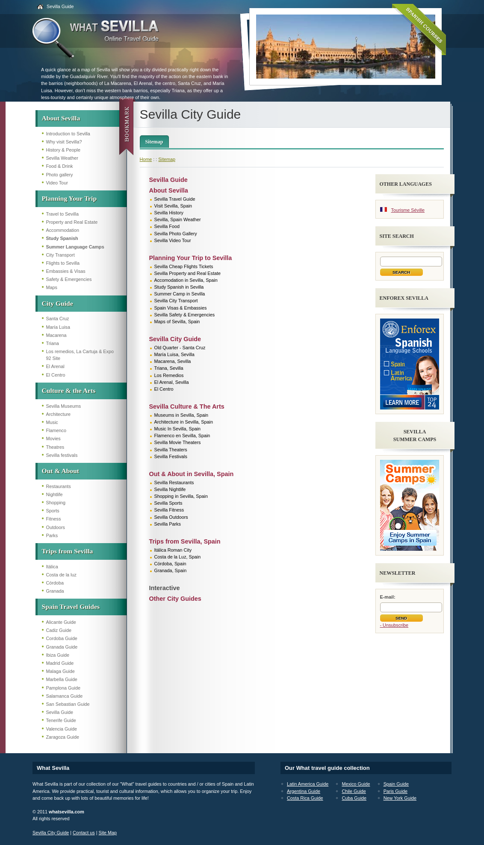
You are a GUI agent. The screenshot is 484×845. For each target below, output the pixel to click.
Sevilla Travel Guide (174, 199)
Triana (52, 343)
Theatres (55, 447)
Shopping (56, 502)
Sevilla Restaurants (174, 482)
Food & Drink (59, 166)
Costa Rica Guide (305, 798)
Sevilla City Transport (176, 300)
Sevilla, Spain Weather (177, 219)
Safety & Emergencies (69, 279)
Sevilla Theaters (170, 449)
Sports (52, 510)
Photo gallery (59, 174)
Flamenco (56, 430)
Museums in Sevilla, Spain (181, 415)
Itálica (52, 566)
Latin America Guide (307, 784)
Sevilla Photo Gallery (175, 233)
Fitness (53, 518)
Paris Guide (395, 791)
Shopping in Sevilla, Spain (181, 496)
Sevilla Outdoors (171, 517)
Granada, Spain (170, 570)
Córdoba (55, 582)
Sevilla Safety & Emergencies (184, 314)
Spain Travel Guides (71, 606)
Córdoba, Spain (170, 563)
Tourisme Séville (408, 210)
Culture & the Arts (69, 390)
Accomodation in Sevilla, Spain (186, 280)
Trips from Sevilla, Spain (185, 541)
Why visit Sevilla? (64, 141)
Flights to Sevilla (63, 263)
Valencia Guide (61, 728)
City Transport (60, 254)
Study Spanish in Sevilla (179, 286)
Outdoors (55, 527)
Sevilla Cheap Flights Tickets (183, 266)
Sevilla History (168, 212)
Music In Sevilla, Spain (177, 428)
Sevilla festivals (62, 455)
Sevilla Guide (60, 6)
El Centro (55, 374)
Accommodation (62, 230)
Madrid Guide (60, 663)
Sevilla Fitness (169, 509)
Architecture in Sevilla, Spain (183, 421)
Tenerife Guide (61, 720)
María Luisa (58, 327)
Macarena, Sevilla (172, 361)
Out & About (61, 470)
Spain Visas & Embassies (180, 307)
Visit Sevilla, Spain (173, 205)
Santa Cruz (57, 318)
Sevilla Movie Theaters (177, 442)
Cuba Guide (354, 798)
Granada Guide (62, 646)
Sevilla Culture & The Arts (186, 406)
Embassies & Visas (66, 271)
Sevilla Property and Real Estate (187, 273)
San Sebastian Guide (68, 704)
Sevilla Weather (62, 158)
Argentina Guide (303, 791)
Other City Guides (175, 598)
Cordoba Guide (61, 638)
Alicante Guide (61, 622)
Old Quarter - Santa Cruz (180, 347)
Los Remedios (169, 375)
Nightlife (54, 494)
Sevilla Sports (168, 503)
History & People (63, 149)
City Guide (57, 303)
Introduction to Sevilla (68, 133)
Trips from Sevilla (67, 551)
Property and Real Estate (72, 222)
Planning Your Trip (69, 198)
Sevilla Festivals (170, 456)
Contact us (84, 832)
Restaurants (58, 486)
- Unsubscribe (394, 625)
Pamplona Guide (63, 687)
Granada (55, 591)
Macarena (56, 335)
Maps (51, 287)
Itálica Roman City (173, 550)
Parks (52, 535)
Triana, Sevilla (168, 368)
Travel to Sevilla (62, 213)
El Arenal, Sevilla (171, 382)
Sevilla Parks (167, 523)
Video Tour (57, 182)
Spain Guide (396, 784)
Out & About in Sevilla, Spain (191, 474)
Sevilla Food (167, 226)
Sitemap (154, 142)
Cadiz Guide (58, 630)
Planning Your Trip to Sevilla (190, 257)
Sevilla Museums (63, 406)
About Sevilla (61, 118)
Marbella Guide (61, 679)
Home (146, 159)
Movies (53, 438)
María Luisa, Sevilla (174, 354)
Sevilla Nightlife (170, 489)
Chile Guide (354, 791)
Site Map (107, 832)
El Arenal (55, 366)
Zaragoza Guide (62, 737)
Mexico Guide (356, 784)
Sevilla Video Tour (172, 240)
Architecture (58, 414)
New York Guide (400, 798)
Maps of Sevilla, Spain (177, 321)
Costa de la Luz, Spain (177, 556)
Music (52, 422)
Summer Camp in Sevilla (179, 293)
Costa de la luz (61, 574)
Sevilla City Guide (175, 339)
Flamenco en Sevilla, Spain (182, 435)
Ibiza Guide (58, 655)
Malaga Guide (60, 671)
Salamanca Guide (64, 696)
